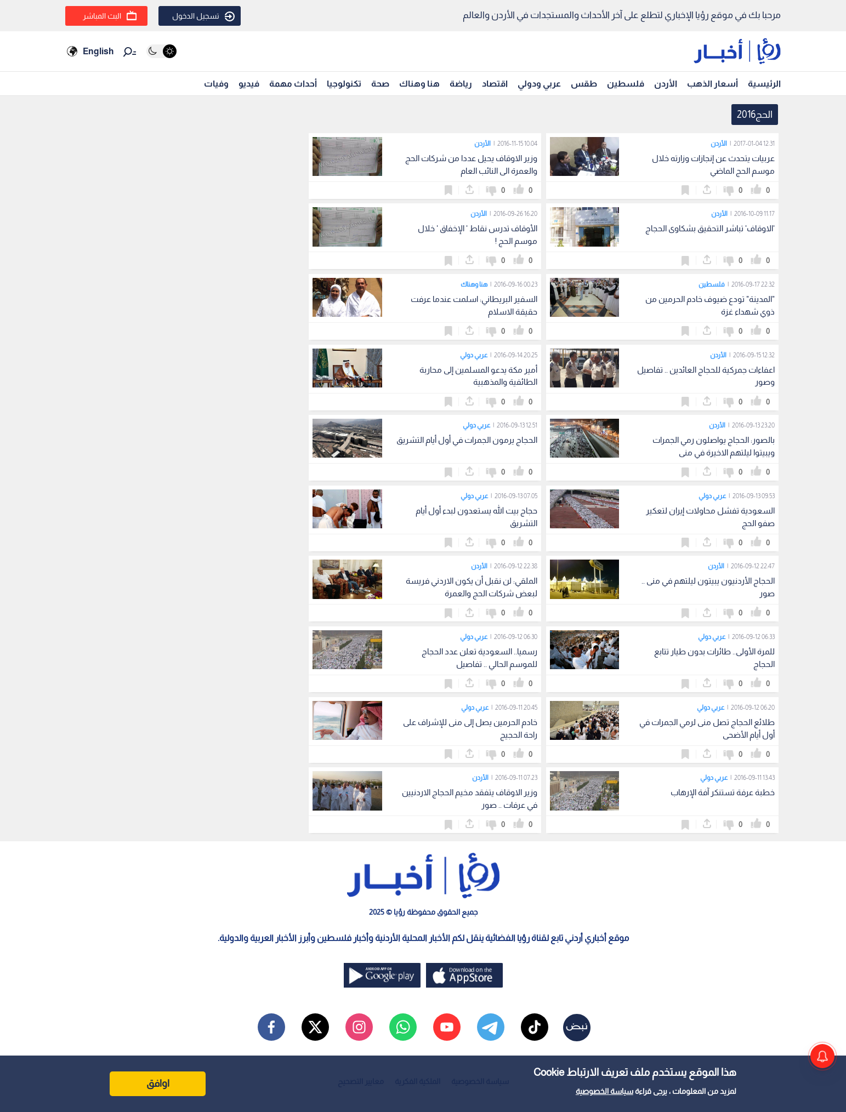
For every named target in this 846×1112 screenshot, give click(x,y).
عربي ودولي (539, 83)
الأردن (665, 83)
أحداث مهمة (293, 83)
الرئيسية (764, 83)
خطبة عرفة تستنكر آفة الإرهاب (723, 792)
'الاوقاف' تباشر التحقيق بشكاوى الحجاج (710, 228)
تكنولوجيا (344, 83)
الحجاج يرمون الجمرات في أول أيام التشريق (466, 439)
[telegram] (490, 1027)
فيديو (249, 83)
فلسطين (625, 83)
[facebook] (271, 1027)
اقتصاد (495, 83)
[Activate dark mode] (161, 51)
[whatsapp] (403, 1027)
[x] (315, 1027)
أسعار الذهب (712, 83)
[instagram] (359, 1027)
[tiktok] (534, 1027)
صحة (380, 83)
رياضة (461, 83)
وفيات (216, 83)
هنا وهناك (419, 83)
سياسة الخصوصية (604, 1091)
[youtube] (447, 1027)
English (98, 51)
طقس (584, 83)
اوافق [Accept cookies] (157, 1083)
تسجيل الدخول (203, 16)
